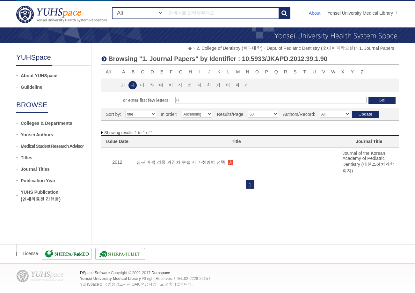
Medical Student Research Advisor (52, 146)
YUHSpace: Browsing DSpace (62, 14)
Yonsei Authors (37, 134)
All (108, 71)
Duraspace (160, 273)
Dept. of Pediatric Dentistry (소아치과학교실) (311, 48)
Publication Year (38, 180)
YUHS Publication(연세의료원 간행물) (41, 196)
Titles (26, 157)
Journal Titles (35, 169)
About (315, 13)
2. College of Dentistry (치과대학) (230, 48)
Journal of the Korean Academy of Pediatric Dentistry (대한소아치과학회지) (368, 162)
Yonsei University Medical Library (360, 13)
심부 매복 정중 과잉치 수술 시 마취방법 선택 (180, 162)
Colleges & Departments (46, 123)
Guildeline (31, 87)
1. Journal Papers (376, 48)
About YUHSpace (39, 75)
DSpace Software (95, 273)
